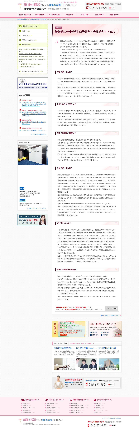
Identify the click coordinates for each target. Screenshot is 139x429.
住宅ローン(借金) (29, 407)
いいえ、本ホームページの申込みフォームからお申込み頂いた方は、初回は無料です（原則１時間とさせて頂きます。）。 (34, 104)
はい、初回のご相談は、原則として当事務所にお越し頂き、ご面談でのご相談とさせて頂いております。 (34, 113)
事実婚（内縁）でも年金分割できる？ (30, 54)
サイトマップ (106, 418)
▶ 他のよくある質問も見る (38, 134)
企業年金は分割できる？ (26, 67)
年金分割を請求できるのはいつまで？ (30, 64)
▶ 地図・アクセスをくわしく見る (36, 208)
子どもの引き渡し (53, 412)
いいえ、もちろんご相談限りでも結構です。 (34, 130)
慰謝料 (94, 332)
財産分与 (95, 335)
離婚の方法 (75, 403)
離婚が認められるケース (79, 405)
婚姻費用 (106, 332)
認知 (98, 412)
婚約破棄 (99, 405)
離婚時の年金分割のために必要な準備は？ (31, 56)
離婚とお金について (35, 19)
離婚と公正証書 (77, 412)
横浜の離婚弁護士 (21, 19)
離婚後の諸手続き (77, 410)
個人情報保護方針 (115, 418)
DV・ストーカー (101, 410)
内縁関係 (99, 407)
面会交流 (51, 410)
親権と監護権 (52, 403)
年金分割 (43, 19)
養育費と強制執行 (53, 407)
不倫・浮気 (100, 403)
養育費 (105, 335)
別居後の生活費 (29, 412)
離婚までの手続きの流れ (79, 407)
